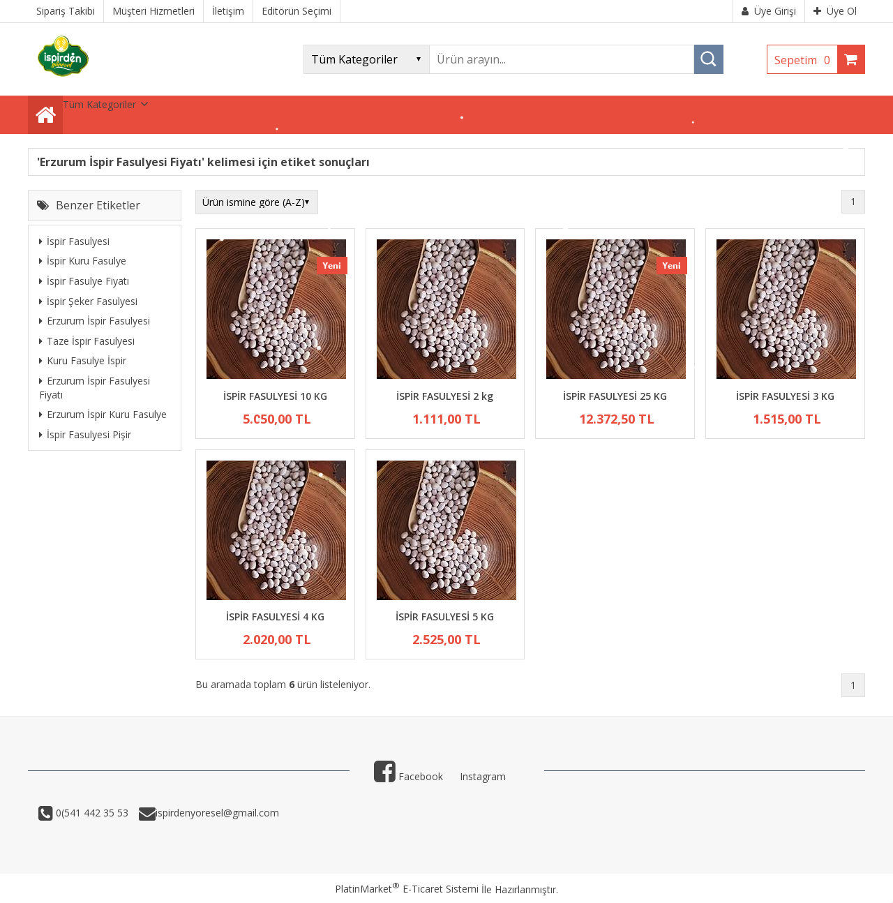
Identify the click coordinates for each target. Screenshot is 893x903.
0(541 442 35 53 (90, 812)
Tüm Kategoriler (99, 104)
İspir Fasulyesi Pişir (85, 434)
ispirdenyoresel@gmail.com (217, 812)
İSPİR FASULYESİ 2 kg (444, 396)
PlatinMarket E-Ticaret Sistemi (407, 888)
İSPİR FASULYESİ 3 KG (785, 396)
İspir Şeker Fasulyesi (88, 301)
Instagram (483, 776)
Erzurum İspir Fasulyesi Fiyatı (94, 387)
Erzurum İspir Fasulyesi (94, 320)
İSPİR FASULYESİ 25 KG (615, 396)
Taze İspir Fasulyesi (87, 341)
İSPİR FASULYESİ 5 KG (445, 616)
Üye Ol (835, 10)
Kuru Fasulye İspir (82, 360)
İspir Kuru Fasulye (82, 260)
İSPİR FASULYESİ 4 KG (275, 616)
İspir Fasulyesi (74, 241)
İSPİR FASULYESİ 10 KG (275, 396)
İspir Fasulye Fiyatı (84, 281)
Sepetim (805, 60)
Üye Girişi (769, 10)
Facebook (408, 776)
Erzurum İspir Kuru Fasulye (103, 414)
